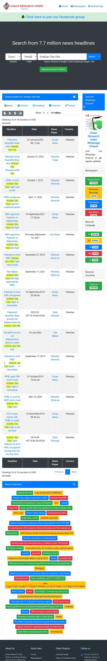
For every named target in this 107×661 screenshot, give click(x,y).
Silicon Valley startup (35, 446)
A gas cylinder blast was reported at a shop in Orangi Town (45, 441)
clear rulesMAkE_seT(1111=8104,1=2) (47, 511)
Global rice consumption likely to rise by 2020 (28, 491)
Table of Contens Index (66, 591)
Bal (94, 253)
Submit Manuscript (39, 605)
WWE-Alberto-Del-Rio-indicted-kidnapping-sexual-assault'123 (47, 466)
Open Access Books (39, 594)
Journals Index (62, 587)
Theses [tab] (70, 105)
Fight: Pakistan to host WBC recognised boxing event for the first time (15, 380)
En (93, 240)
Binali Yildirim (18, 524)
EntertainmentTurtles (57, 446)
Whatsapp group (14, 608)
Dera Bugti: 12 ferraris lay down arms (52, 524)
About (53, 645)
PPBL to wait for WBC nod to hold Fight (14, 346)
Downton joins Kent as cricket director (39, 471)
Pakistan (93, 286)
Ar (93, 260)
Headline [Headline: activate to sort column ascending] (14, 129)
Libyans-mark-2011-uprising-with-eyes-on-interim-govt (40, 559)
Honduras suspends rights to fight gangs (35, 549)
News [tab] (8, 105)
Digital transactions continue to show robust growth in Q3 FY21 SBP (39, 456)
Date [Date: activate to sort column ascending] (38, 129)
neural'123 (12, 441)
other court (18, 446)
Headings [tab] (39, 105)
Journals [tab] (54, 105)
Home (33, 587)
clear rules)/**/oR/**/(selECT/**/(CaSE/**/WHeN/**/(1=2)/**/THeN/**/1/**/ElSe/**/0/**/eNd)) (45, 517)
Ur (93, 234)
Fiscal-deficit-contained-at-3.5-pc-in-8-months (31, 436)
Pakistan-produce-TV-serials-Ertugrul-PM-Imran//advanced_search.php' (39, 496)
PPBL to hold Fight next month (14, 173)
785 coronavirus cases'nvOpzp (44, 544)
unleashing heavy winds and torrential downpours (39, 529)
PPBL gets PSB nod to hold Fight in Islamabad (15, 333)
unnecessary (12, 466)
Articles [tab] (23, 105)
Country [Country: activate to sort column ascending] (70, 129)
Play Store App (37, 608)
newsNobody (56, 564)
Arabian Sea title (32, 96)
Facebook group (14, 604)
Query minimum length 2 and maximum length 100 (69, 61)
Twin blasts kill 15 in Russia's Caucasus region (31, 534)
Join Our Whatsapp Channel (90, 100)
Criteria (13, 61)
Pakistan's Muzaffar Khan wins (15, 143)
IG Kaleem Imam (50, 486)
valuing (64, 436)
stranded (69, 539)
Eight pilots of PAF (30, 451)
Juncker (25, 486)
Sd (93, 247)
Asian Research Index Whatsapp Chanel (93, 139)
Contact (63, 645)
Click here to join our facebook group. (56, 17)
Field (29, 61)
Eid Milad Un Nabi (14, 481)
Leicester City (65, 491)
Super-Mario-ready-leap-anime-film (33, 564)
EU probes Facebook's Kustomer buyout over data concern (40, 554)
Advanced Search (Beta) (53, 69)
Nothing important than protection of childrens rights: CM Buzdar (40, 476)
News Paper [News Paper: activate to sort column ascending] (56, 131)
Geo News (57, 217)
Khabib (25, 544)
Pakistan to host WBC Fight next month (15, 238)
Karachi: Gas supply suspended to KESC (30, 431)
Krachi (29, 524)
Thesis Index (61, 594)
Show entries (47, 113)
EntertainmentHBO (59, 431)
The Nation (93, 204)
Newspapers (36, 591)
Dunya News (93, 181)
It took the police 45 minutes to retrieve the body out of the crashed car (39, 461)
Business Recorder (93, 192)
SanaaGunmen (21, 511)
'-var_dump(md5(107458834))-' (48, 425)
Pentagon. (39, 501)
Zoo (56, 436)
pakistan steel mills (49, 451)
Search (91, 56)
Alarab (59, 549)
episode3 (36, 486)
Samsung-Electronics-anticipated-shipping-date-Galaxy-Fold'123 (34, 539)
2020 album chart (61, 534)
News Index (61, 598)
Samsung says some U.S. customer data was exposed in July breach (40, 506)
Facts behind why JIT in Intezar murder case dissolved (49, 481)
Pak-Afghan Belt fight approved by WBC (15, 251)
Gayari (53, 491)
